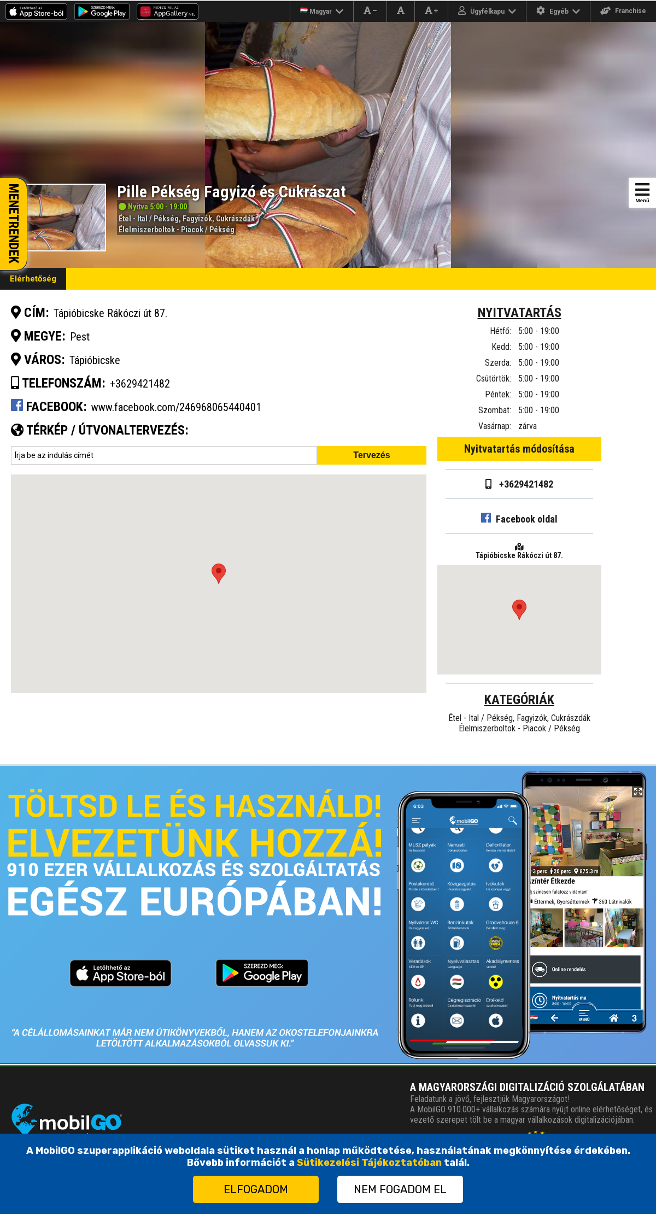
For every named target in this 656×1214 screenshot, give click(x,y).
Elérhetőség (33, 279)
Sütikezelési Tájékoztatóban (369, 1163)
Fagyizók (197, 218)
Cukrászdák (235, 218)
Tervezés (371, 455)
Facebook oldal (519, 519)
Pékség (166, 218)
